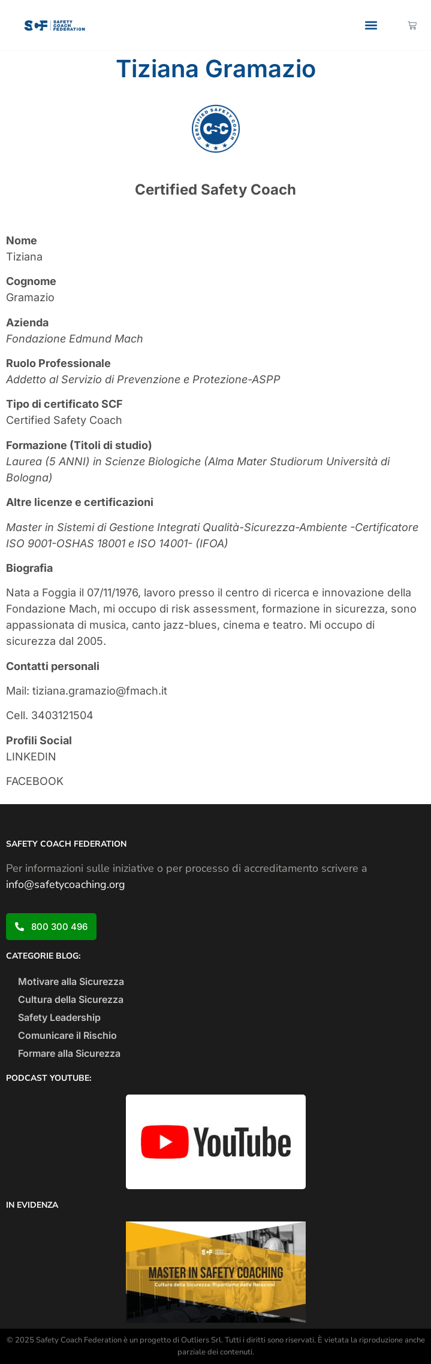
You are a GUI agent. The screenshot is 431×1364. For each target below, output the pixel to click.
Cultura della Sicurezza (70, 999)
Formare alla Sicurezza (69, 1053)
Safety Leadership (59, 1017)
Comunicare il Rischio (67, 1035)
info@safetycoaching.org (65, 884)
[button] (371, 25)
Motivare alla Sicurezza (71, 981)
